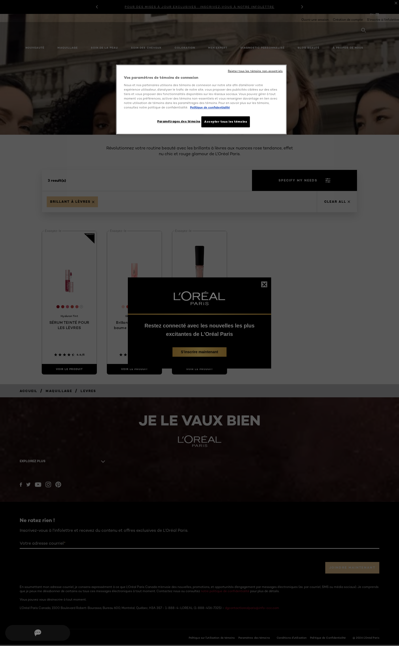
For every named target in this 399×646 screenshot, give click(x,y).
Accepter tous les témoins (225, 121)
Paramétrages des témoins (176, 121)
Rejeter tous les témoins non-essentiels (255, 71)
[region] (201, 100)
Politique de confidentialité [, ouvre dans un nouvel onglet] (210, 107)
